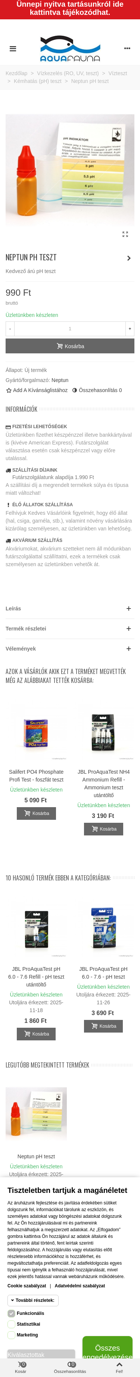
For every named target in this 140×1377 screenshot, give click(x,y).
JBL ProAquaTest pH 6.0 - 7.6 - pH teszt (103, 973)
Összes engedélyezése (108, 1352)
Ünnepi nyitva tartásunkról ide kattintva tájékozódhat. (70, 8)
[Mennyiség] (70, 328)
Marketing (27, 1335)
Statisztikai (28, 1324)
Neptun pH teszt (36, 1156)
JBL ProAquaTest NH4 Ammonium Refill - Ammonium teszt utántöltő (104, 783)
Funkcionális (30, 1313)
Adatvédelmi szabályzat (80, 1285)
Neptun (60, 380)
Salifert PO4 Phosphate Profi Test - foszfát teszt (36, 776)
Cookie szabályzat (26, 1285)
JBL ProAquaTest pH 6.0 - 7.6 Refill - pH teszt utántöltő (36, 977)
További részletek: (35, 1300)
